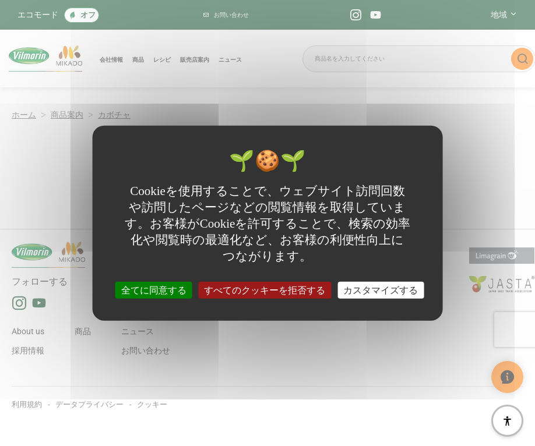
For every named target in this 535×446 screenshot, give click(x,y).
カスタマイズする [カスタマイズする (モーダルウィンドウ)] (380, 290)
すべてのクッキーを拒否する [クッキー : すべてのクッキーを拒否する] (264, 290)
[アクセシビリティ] (507, 421)
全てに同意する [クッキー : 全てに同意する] (153, 290)
